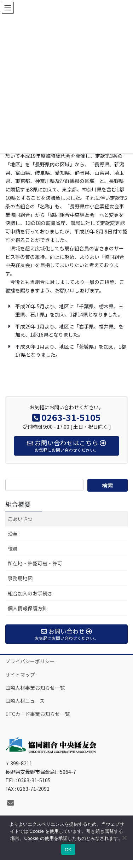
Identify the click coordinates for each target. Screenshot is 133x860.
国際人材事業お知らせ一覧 (35, 687)
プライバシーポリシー (30, 661)
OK (68, 849)
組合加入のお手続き (30, 593)
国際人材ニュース (25, 700)
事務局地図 (20, 578)
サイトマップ (20, 674)
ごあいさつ (20, 518)
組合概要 (18, 504)
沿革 (13, 533)
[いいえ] (124, 837)
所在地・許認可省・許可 (35, 563)
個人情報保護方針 (27, 608)
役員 (13, 548)
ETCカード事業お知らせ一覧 (37, 713)
